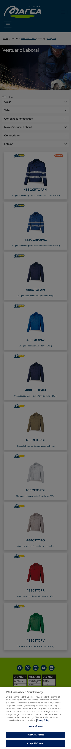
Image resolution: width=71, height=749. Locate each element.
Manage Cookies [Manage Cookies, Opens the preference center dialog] (36, 726)
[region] (35, 718)
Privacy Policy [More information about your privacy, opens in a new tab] (43, 720)
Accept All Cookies (35, 743)
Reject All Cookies (35, 735)
